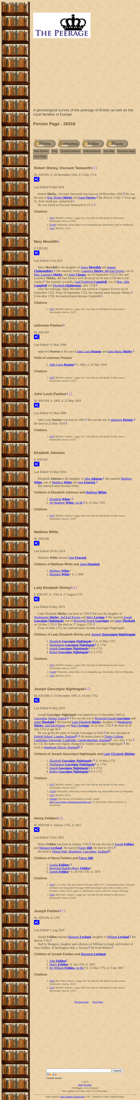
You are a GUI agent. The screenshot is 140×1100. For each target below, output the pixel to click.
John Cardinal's (66, 1097)
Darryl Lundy (85, 1084)
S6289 (53, 798)
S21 (52, 884)
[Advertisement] (85, 74)
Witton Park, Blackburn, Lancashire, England (80, 851)
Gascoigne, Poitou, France (50, 718)
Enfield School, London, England (55, 736)
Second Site (79, 1097)
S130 (52, 224)
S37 (52, 217)
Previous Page (126, 151)
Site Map (109, 151)
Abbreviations (92, 151)
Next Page (40, 156)
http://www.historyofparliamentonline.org (70, 802)
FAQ (54, 151)
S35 (52, 894)
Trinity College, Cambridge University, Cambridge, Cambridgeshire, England (79, 738)
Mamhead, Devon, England (61, 747)
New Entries (41, 151)
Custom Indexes (70, 151)
